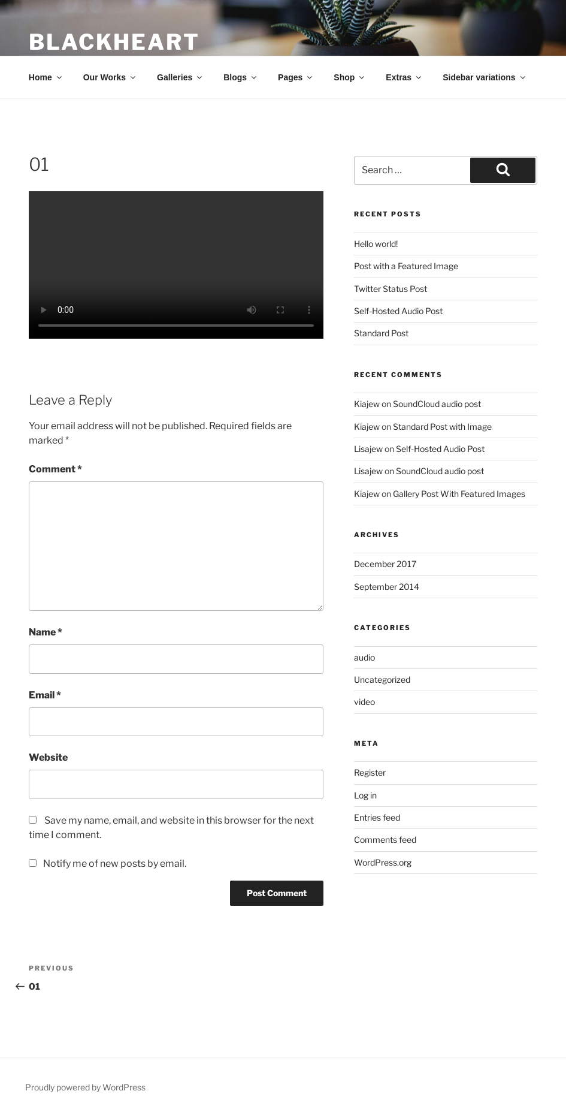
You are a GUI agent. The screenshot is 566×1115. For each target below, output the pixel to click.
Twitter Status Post (390, 289)
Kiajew (367, 404)
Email (45, 695)
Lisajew (368, 449)
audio (364, 657)
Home (46, 77)
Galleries (180, 77)
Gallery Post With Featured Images (459, 494)
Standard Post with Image (442, 426)
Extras (404, 77)
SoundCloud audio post (437, 404)
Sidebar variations (484, 77)
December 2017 (385, 564)
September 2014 (386, 586)
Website (48, 757)
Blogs (240, 77)
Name (45, 632)
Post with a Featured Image (406, 266)
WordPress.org (382, 862)
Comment (55, 469)
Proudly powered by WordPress (85, 1087)
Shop (350, 77)
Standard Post (381, 333)
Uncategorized (382, 679)
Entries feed (377, 817)
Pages (296, 77)
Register (370, 772)
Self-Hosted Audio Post (398, 311)
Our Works (110, 77)
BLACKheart (114, 42)
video (364, 702)
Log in (365, 795)
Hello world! (376, 244)
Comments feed (385, 839)
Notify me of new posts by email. (114, 863)
